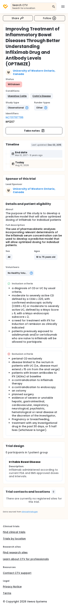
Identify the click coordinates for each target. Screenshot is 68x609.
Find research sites (15, 552)
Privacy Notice (12, 586)
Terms (7, 593)
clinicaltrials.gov (30, 511)
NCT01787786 (14, 117)
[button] (17, 96)
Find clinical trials (14, 532)
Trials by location (14, 538)
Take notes (34, 131)
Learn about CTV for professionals (26, 559)
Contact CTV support (17, 573)
